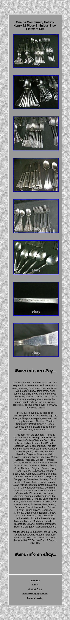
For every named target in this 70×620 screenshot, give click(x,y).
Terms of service (35, 598)
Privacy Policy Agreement (35, 594)
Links (35, 585)
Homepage (35, 580)
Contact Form (35, 589)
